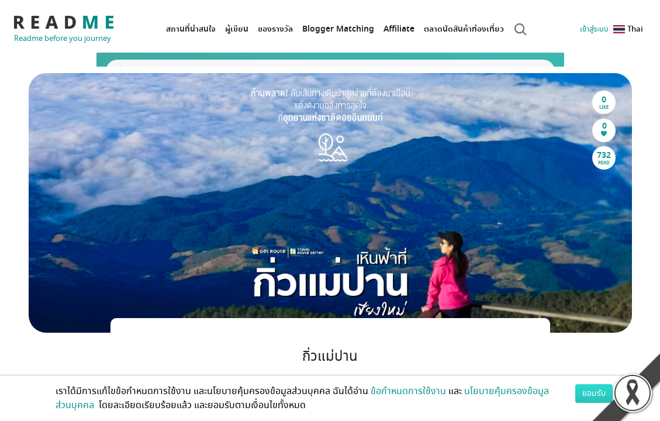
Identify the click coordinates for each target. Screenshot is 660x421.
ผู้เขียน (236, 29)
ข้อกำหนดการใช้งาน (408, 391)
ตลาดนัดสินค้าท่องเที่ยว (464, 29)
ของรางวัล (275, 29)
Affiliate (398, 29)
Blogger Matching (338, 29)
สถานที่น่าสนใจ (191, 29)
